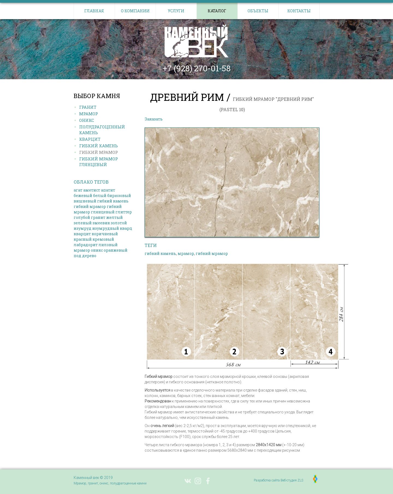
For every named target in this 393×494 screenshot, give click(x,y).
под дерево (85, 255)
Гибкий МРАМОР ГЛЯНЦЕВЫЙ (98, 161)
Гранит (87, 107)
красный (83, 239)
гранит (98, 217)
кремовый (103, 239)
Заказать (154, 119)
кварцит (82, 233)
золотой (119, 222)
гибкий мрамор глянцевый (98, 209)
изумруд (82, 228)
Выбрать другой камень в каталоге (203, 119)
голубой (82, 217)
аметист (91, 190)
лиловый (108, 244)
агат (78, 190)
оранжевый (115, 250)
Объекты (258, 10)
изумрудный (105, 228)
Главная (94, 10)
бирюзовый (119, 195)
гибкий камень (113, 201)
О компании (135, 10)
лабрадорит (86, 244)
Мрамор (88, 113)
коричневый (105, 233)
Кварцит (89, 139)
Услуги (176, 10)
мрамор (82, 250)
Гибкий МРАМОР (98, 152)
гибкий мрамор (90, 206)
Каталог (217, 10)
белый (99, 195)
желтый (114, 217)
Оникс (86, 120)
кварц (126, 228)
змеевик (101, 222)
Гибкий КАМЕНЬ (98, 145)
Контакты (299, 10)
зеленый (83, 222)
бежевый (83, 195)
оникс (97, 250)
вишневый (85, 201)
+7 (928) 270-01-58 (197, 68)
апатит (108, 190)
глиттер (123, 211)
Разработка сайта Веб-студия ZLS (278, 480)
